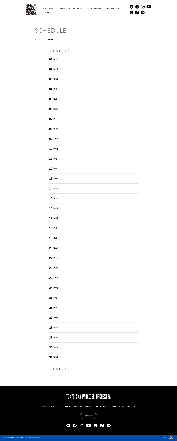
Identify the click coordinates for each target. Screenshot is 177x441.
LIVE (57, 9)
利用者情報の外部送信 (33, 437)
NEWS (51, 9)
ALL (36, 39)
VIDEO (100, 9)
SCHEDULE (70, 9)
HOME (45, 9)
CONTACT (47, 12)
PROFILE (80, 9)
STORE (107, 9)
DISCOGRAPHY (91, 9)
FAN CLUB (115, 9)
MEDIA (62, 9)
